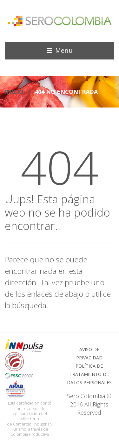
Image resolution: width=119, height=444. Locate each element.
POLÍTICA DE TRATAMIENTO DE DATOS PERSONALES (89, 374)
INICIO (14, 91)
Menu (64, 50)
